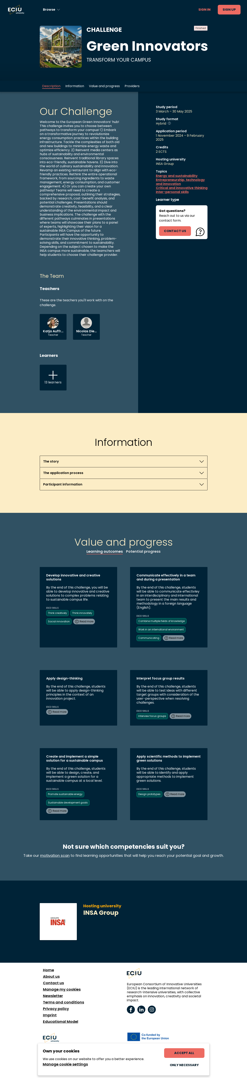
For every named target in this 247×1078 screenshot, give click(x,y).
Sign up (229, 9)
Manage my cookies (62, 989)
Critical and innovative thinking (181, 188)
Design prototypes (149, 794)
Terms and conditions (63, 1002)
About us (51, 976)
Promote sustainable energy (65, 794)
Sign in (204, 9)
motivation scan (55, 855)
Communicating (148, 638)
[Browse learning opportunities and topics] (51, 9)
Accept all (184, 1053)
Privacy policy (56, 1008)
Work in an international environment (161, 629)
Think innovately (82, 613)
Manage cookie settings (65, 1064)
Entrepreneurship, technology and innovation (180, 182)
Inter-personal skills (172, 192)
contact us (175, 231)
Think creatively (57, 613)
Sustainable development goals (68, 802)
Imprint (50, 1015)
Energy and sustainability (177, 176)
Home (48, 970)
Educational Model (60, 1021)
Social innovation (59, 621)
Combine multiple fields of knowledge (161, 621)
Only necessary (184, 1065)
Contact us (53, 983)
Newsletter (53, 995)
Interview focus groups (152, 716)
